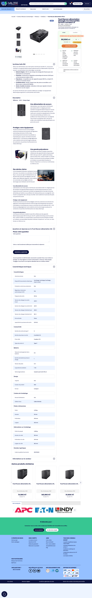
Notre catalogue (15, 549)
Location (75, 32)
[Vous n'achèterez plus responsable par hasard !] (49, 3)
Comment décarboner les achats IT (70, 553)
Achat (63, 32)
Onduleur (43, 16)
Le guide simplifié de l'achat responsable (69, 549)
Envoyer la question (21, 254)
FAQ (47, 554)
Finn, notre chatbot (50, 551)
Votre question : (17, 235)
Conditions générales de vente (47, 588)
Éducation (33, 9)
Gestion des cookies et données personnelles (74, 588)
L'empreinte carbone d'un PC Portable (69, 560)
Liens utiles (48, 547)
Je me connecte (39, 537)
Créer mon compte (78, 3)
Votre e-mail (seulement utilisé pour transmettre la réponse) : (29, 246)
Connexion (87, 3)
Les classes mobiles (67, 563)
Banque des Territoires (16, 568)
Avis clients (9, 588)
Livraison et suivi (32, 547)
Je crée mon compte (52, 537)
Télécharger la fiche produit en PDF (70, 70)
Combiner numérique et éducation (68, 556)
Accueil (13, 16)
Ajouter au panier (69, 46)
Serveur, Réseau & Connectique (25, 16)
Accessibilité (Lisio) (50, 553)
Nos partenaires (58, 9)
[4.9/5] (26, 3)
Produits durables (21, 9)
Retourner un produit (33, 553)
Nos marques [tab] (17, 510)
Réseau (37, 16)
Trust (28, 100)
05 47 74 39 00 (15, 576)
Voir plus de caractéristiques (64, 25)
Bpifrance (13, 569)
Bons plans (45, 9)
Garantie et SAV (32, 549)
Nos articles (87, 9)
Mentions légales (26, 588)
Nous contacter (49, 549)
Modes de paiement (33, 551)
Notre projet (14, 547)
